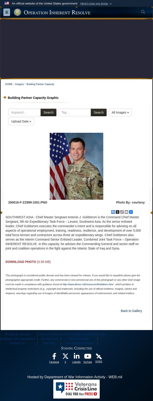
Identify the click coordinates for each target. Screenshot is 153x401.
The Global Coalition (79, 343)
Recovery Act (79, 339)
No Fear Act (49, 339)
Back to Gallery (131, 311)
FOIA (103, 334)
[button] (96, 3)
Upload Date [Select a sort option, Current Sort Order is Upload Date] (21, 121)
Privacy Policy (49, 334)
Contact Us (17, 343)
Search (48, 112)
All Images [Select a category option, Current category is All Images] (120, 112)
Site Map (49, 343)
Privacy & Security (17, 334)
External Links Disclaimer (17, 339)
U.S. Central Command (79, 334)
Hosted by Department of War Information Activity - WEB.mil (74, 377)
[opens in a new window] (54, 357)
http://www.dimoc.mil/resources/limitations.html (88, 284)
